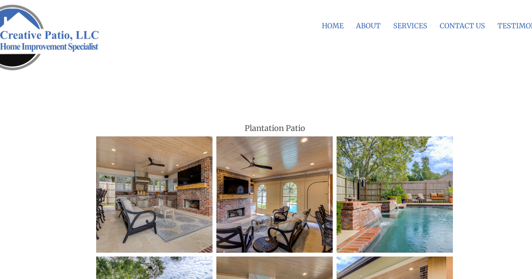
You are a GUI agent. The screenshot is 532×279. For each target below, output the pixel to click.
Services (410, 25)
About (368, 25)
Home (333, 25)
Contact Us (462, 25)
